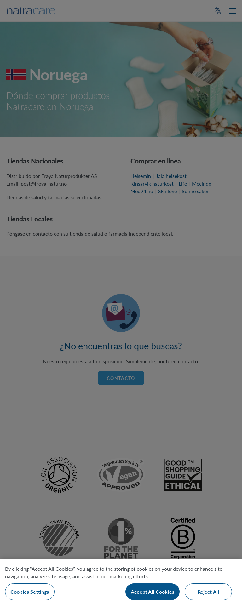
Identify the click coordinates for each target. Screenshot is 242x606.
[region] (121, 582)
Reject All (208, 592)
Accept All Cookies (152, 592)
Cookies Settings (29, 592)
